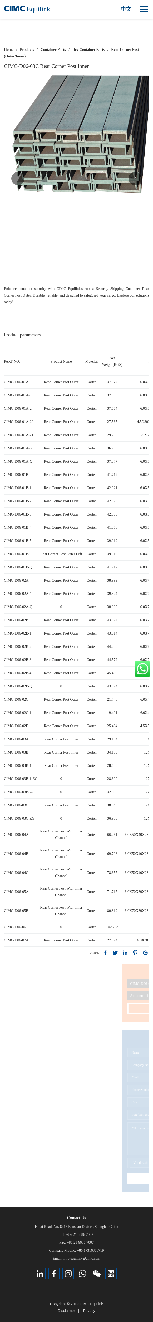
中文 (126, 9)
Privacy (89, 1311)
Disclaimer (66, 1311)
